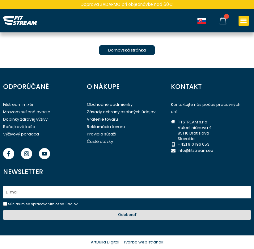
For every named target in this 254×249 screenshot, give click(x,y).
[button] (244, 21)
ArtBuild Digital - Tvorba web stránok (127, 242)
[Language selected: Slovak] (203, 20)
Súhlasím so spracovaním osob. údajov (43, 203)
